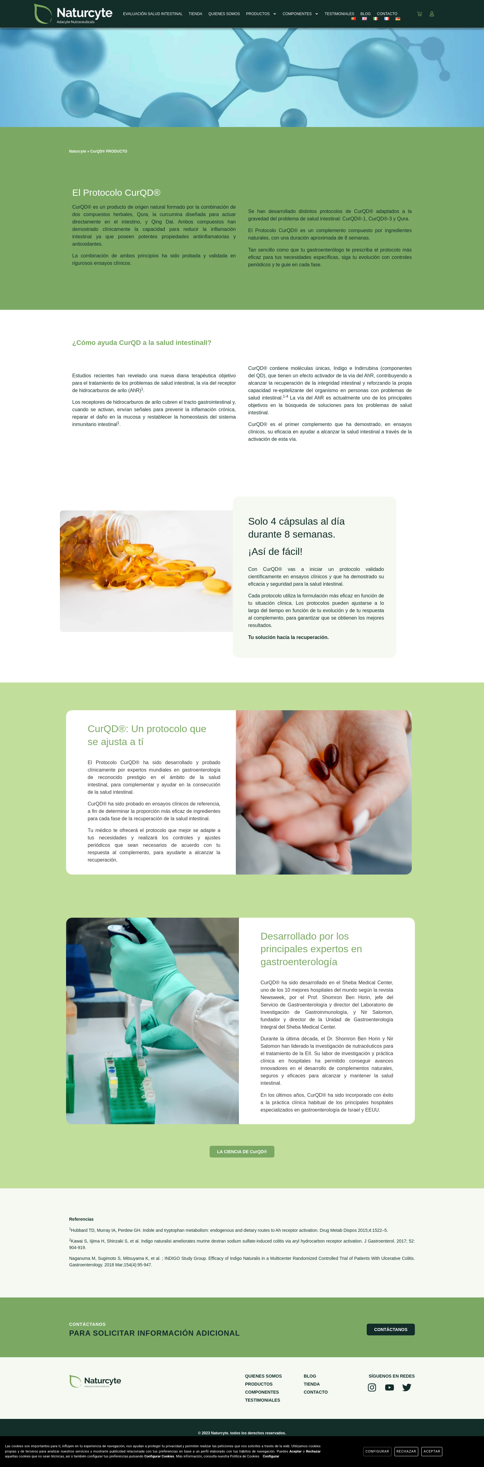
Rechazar (406, 1451)
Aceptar (432, 1451)
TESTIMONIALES (339, 14)
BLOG (366, 14)
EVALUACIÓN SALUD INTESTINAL (153, 14)
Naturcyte (77, 151)
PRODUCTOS (261, 14)
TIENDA (195, 14)
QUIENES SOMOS (224, 14)
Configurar (271, 1456)
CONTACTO (387, 14)
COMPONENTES (301, 14)
